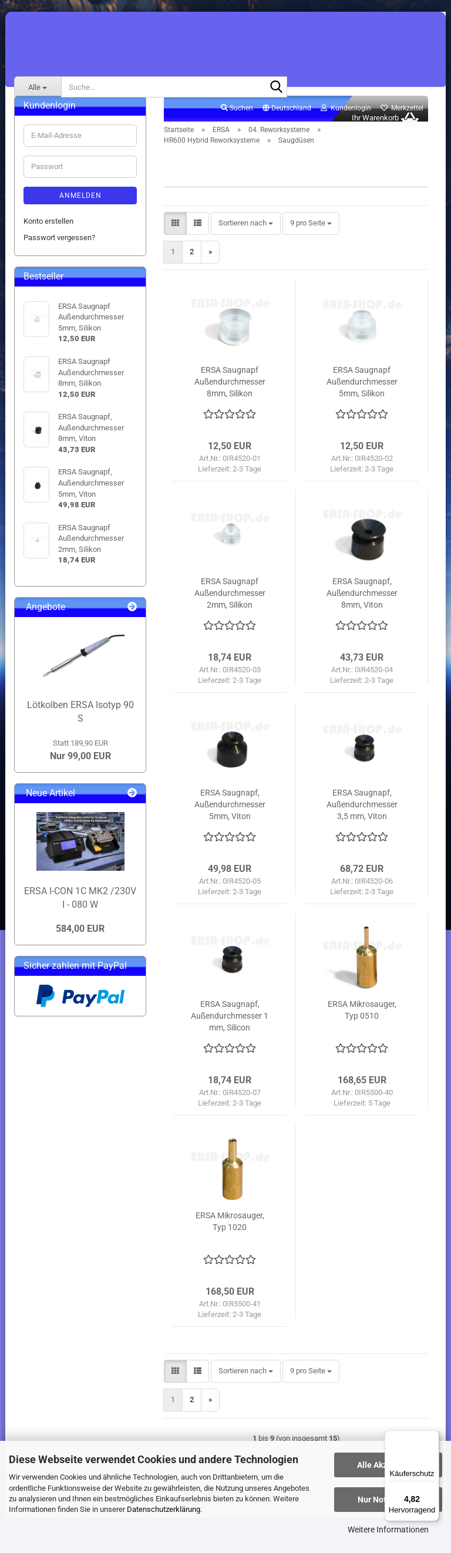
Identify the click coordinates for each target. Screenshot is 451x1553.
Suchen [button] (237, 121)
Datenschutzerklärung (163, 1509)
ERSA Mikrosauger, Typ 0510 (362, 1022)
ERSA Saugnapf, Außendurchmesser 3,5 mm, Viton (362, 817)
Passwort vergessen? (59, 250)
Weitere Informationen (388, 1529)
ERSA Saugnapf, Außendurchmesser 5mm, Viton (229, 817)
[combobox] (246, 236)
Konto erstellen (48, 234)
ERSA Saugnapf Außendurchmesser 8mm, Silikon (229, 394)
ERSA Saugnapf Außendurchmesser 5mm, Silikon (362, 394)
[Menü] (432, 1437)
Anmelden (80, 208)
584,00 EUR (80, 941)
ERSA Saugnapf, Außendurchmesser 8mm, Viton (362, 605)
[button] (287, 121)
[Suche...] (37, 86)
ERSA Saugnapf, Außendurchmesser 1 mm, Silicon (229, 1028)
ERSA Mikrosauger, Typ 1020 (230, 1234)
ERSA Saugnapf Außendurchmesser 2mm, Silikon (229, 605)
